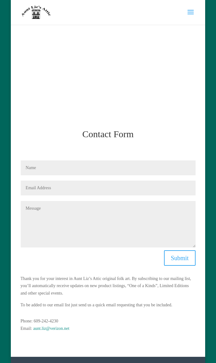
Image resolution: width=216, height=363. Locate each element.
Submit (180, 258)
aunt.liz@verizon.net (51, 328)
